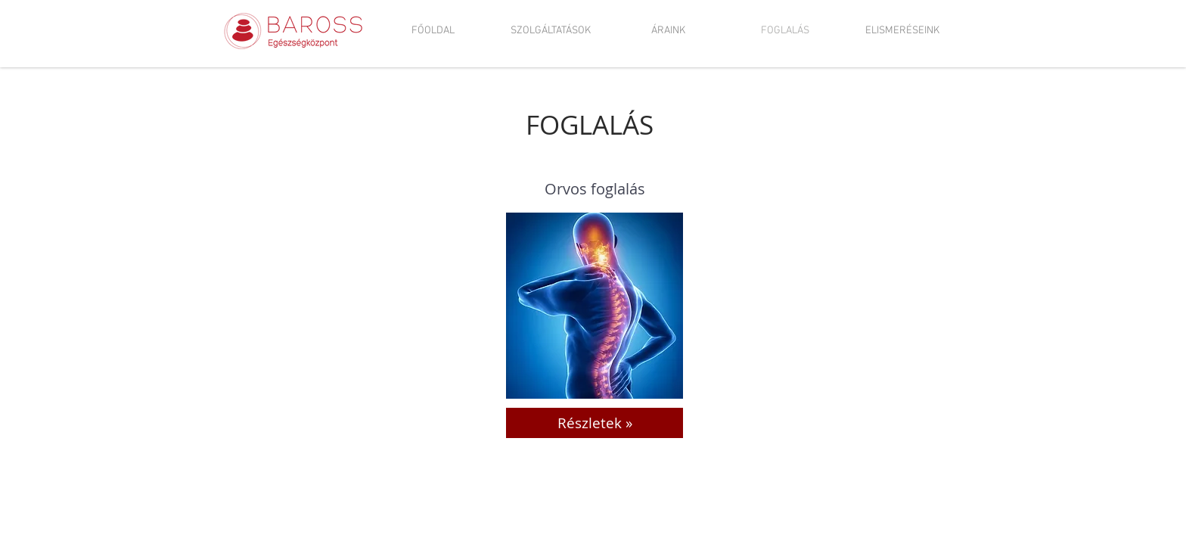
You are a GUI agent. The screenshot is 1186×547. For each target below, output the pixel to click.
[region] (594, 306)
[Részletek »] (594, 423)
